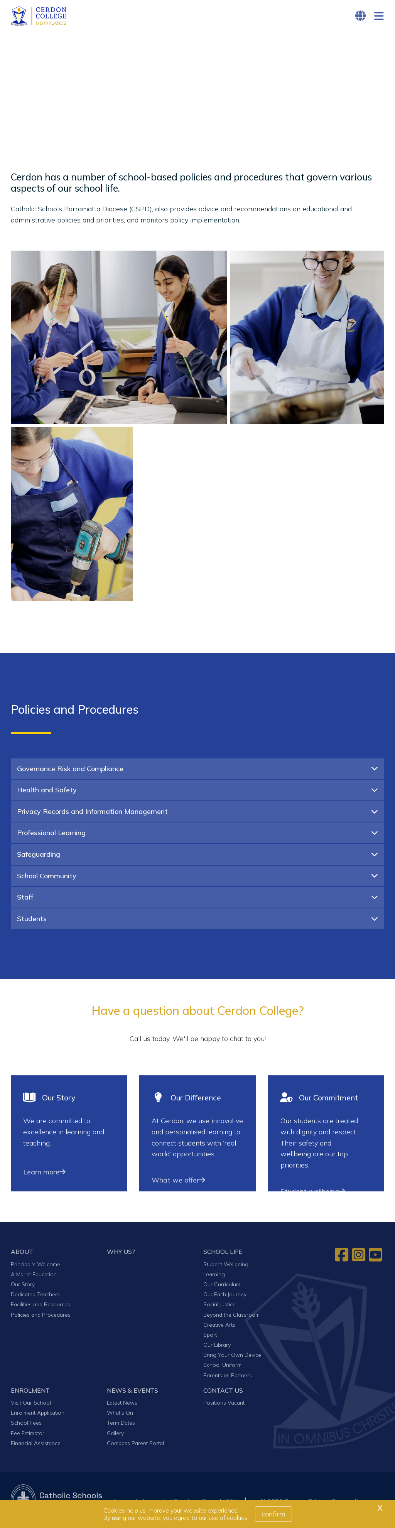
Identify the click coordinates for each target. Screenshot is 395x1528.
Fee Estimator (27, 1435)
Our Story (23, 1287)
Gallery (115, 1435)
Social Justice (219, 1307)
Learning (214, 1277)
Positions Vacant (224, 1405)
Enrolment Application (37, 1415)
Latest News (122, 1405)
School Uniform (222, 1367)
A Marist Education (34, 1277)
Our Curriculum (221, 1287)
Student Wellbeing (225, 1266)
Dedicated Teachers (35, 1297)
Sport (210, 1337)
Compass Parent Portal (135, 1445)
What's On (120, 1415)
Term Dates (121, 1425)
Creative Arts (219, 1327)
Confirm (273, 1513)
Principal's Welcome (35, 1266)
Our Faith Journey (224, 1297)
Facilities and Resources (40, 1307)
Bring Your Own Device (232, 1357)
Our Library (217, 1347)
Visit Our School (31, 1405)
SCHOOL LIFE (222, 1254)
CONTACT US (223, 1393)
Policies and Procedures (41, 1317)
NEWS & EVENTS (132, 1393)
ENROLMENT (30, 1393)
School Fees (26, 1425)
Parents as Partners (227, 1377)
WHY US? (121, 1254)
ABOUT (22, 1254)
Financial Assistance (36, 1445)
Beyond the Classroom (231, 1317)
